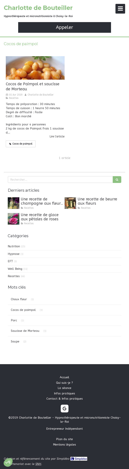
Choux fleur (19, 299)
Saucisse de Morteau (25, 331)
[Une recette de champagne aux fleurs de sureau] (13, 203)
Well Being (15, 269)
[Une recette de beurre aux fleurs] (70, 203)
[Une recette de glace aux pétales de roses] (13, 219)
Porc (14, 320)
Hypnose (14, 254)
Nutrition (14, 246)
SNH (38, 464)
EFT (10, 261)
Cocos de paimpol (23, 310)
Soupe (15, 341)
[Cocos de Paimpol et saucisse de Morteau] (35, 68)
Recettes (14, 276)
